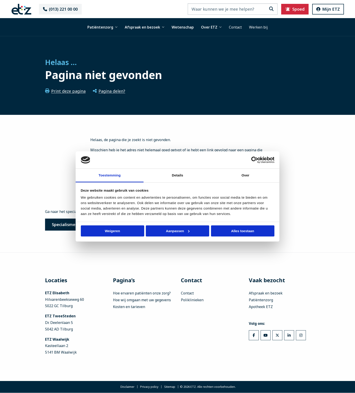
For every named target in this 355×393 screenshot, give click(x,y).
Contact (235, 27)
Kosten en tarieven (129, 307)
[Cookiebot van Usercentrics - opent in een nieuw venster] (254, 160)
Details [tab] (177, 175)
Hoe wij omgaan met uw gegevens (142, 300)
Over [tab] (245, 175)
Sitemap (169, 387)
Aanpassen (177, 231)
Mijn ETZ (324, 9)
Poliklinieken (192, 300)
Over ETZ (211, 27)
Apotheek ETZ (261, 307)
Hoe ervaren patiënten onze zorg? (142, 293)
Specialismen (66, 224)
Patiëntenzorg (102, 27)
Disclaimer (127, 387)
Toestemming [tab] (109, 175)
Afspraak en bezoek (144, 27)
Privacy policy (149, 387)
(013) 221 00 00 (63, 9)
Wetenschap (183, 27)
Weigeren (112, 231)
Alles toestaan (242, 231)
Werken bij (258, 27)
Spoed (291, 9)
